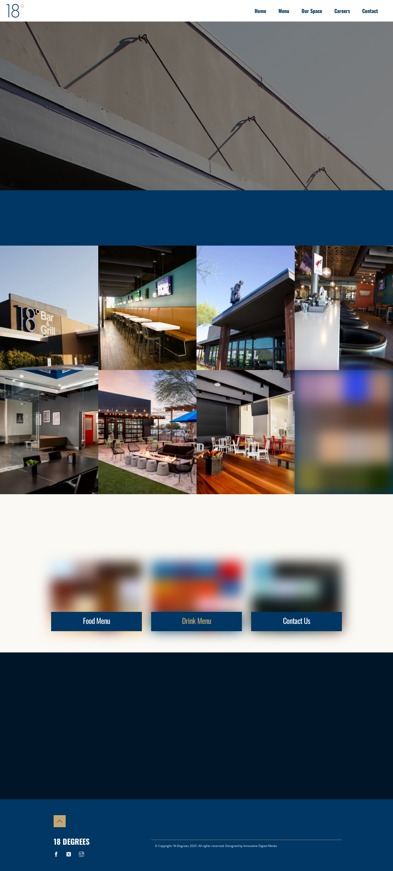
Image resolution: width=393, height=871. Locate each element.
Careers (342, 11)
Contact (370, 11)
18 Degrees (71, 841)
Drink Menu (196, 620)
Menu (283, 11)
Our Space (312, 11)
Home (260, 11)
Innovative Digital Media (260, 846)
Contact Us (296, 620)
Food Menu (96, 620)
